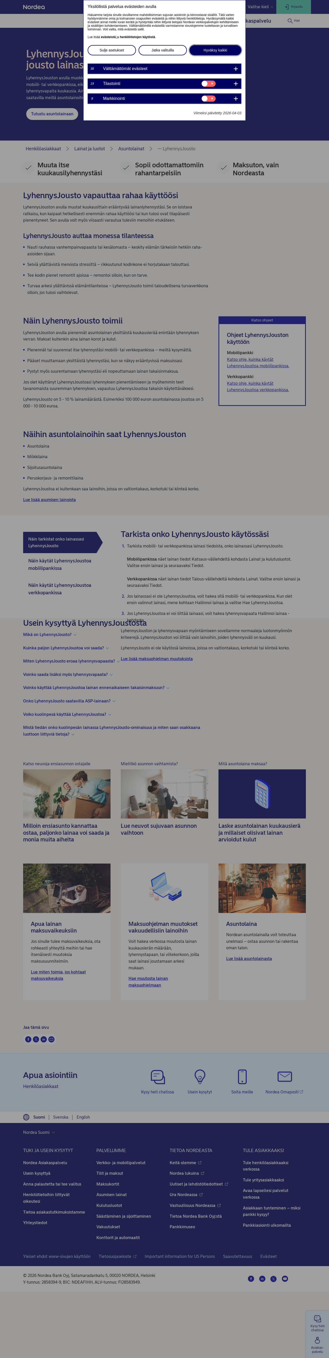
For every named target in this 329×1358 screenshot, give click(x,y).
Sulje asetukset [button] (112, 50)
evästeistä (108, 37)
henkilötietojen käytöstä (137, 37)
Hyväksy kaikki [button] (215, 50)
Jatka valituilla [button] (162, 50)
